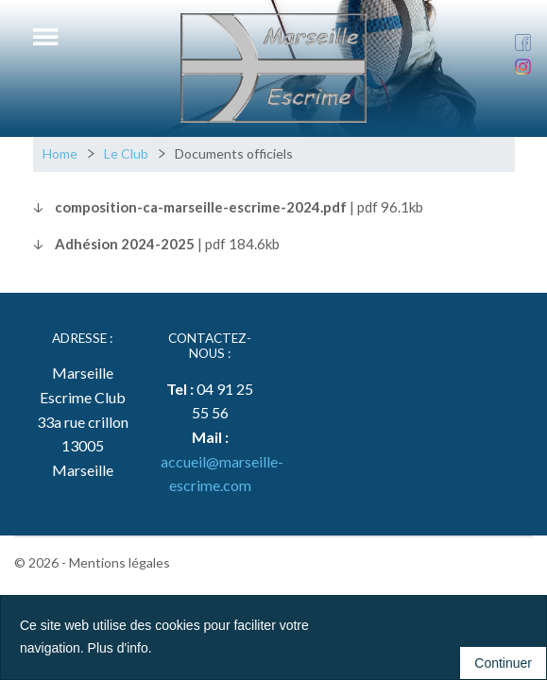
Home (60, 153)
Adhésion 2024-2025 (125, 243)
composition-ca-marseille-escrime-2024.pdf (201, 206)
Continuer (503, 663)
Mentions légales (119, 562)
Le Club (126, 153)
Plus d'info (118, 647)
